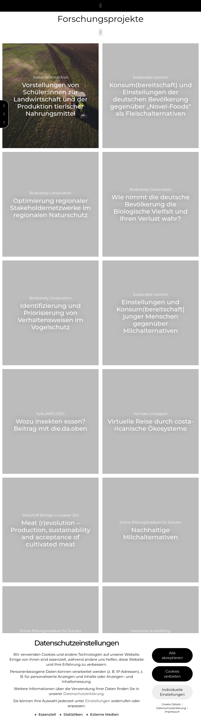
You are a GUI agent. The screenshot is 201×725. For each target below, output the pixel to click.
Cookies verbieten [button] (172, 674)
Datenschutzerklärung (83, 693)
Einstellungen (97, 701)
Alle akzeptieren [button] (172, 655)
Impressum (172, 711)
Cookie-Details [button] (171, 704)
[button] (100, 6)
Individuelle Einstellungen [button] (172, 692)
